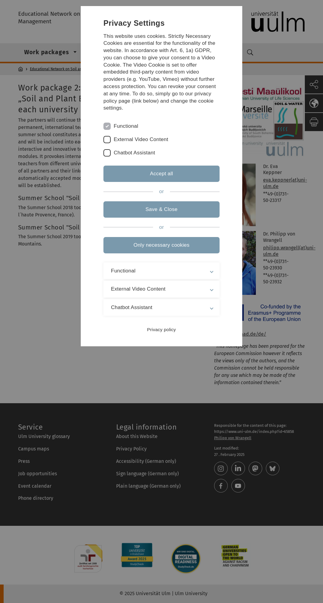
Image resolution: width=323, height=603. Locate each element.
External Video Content (141, 139)
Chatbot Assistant (134, 153)
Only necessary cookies (161, 245)
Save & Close (161, 209)
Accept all (161, 173)
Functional (126, 126)
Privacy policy (161, 329)
